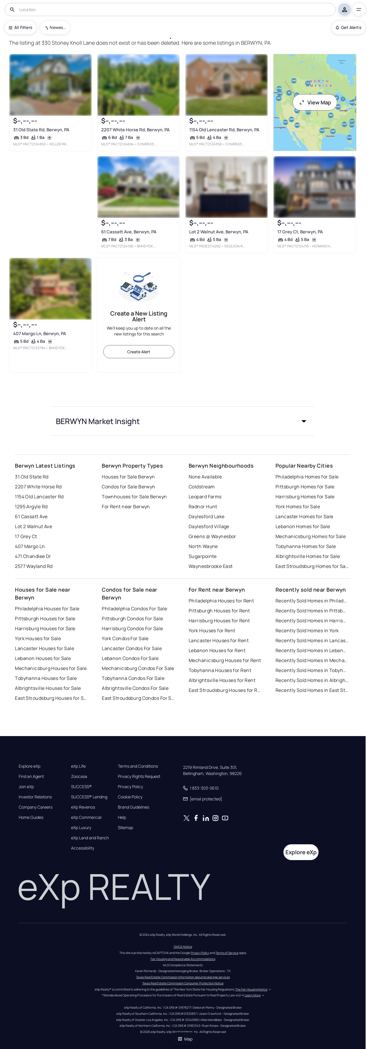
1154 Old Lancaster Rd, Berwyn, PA (224, 130)
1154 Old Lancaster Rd (39, 496)
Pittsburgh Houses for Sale (45, 618)
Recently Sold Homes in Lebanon (312, 650)
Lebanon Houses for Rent (217, 650)
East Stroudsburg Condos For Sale (138, 698)
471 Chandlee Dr (33, 556)
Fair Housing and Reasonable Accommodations (183, 959)
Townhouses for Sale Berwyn (134, 496)
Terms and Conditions (138, 766)
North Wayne (203, 546)
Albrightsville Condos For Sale (135, 688)
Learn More (253, 995)
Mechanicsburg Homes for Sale (311, 536)
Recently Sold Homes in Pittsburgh (312, 610)
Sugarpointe (203, 556)
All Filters (20, 27)
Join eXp (26, 787)
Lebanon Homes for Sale (303, 526)
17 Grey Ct (26, 536)
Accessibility (82, 848)
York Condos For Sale (125, 638)
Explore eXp (29, 766)
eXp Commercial (86, 817)
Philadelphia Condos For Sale (134, 608)
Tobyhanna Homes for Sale (306, 546)
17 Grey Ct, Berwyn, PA (300, 232)
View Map (315, 102)
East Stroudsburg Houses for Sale (51, 698)
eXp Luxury (81, 828)
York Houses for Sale (38, 638)
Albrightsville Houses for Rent (222, 680)
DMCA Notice (183, 947)
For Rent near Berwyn (126, 506)
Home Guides (31, 817)
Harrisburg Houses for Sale (45, 628)
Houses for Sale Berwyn (128, 476)
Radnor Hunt (203, 506)
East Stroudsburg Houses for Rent (225, 690)
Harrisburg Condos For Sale (132, 628)
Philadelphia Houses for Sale (47, 608)
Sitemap (125, 828)
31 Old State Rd (32, 476)
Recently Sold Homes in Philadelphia (312, 600)
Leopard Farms (205, 496)
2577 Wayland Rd (34, 566)
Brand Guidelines (133, 807)
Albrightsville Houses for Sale (48, 688)
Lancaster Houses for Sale (44, 648)
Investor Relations (35, 797)
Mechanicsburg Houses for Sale (51, 668)
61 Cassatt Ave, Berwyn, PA (128, 232)
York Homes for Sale (298, 506)
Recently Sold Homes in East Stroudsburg (312, 690)
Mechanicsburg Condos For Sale (138, 668)
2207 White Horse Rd (38, 486)
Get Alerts (348, 27)
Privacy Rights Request (139, 776)
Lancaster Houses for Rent (219, 640)
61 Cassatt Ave (31, 516)
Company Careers (35, 807)
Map (185, 1039)
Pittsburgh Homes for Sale (305, 486)
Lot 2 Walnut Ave (33, 526)
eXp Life (78, 766)
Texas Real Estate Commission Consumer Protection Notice (182, 983)
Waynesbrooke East (211, 566)
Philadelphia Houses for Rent (221, 600)
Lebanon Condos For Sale (130, 658)
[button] (182, 421)
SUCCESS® (81, 787)
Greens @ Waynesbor (212, 536)
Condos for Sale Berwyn (128, 486)
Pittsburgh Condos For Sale (132, 618)
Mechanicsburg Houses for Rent (225, 660)
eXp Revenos (83, 807)
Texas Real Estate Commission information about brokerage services (183, 977)
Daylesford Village (209, 526)
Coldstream (202, 486)
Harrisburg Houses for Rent (219, 620)
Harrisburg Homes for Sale (305, 496)
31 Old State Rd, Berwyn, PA (41, 130)
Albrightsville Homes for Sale (308, 556)
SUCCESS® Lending (89, 797)
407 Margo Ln (30, 546)
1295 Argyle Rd (31, 506)
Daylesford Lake (207, 516)
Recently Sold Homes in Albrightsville (312, 680)
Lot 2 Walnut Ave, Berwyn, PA (218, 232)
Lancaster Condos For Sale (132, 648)
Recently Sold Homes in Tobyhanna (312, 670)
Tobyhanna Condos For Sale (133, 678)
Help (122, 817)
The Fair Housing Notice (251, 989)
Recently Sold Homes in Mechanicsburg (312, 660)
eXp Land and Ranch (90, 838)
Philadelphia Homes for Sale (307, 476)
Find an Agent (31, 776)
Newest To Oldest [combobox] (58, 27)
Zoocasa (79, 776)
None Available (205, 476)
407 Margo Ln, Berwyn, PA (39, 333)
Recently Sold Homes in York (307, 630)
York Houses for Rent (212, 630)
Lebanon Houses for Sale (43, 658)
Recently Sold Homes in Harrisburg (312, 620)
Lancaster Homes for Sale (304, 516)
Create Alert (138, 351)
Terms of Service (227, 953)
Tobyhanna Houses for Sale (46, 678)
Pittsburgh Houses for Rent (219, 610)
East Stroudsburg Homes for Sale (312, 566)
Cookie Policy (130, 797)
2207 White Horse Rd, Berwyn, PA (135, 130)
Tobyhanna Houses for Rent (220, 670)
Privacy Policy (130, 787)
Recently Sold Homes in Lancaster (312, 640)
